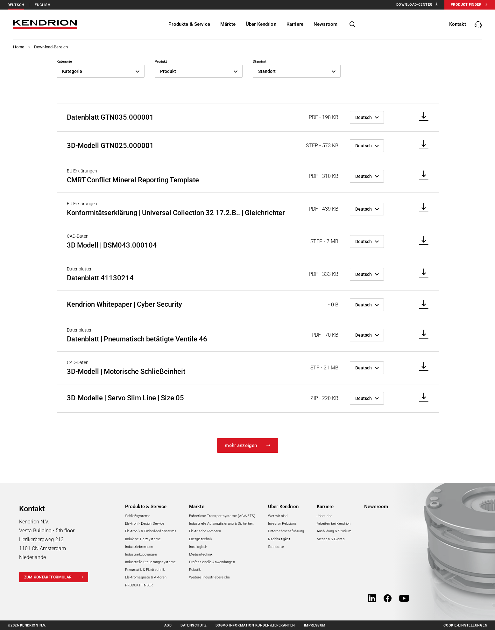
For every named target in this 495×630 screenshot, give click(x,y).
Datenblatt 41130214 (100, 278)
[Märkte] (228, 24)
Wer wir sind (277, 516)
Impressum (315, 625)
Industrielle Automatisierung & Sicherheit (221, 524)
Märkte (196, 506)
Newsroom (376, 506)
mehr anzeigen (241, 445)
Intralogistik (198, 547)
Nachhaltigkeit (279, 539)
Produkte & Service (146, 506)
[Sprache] (367, 117)
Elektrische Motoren (205, 531)
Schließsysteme (138, 516)
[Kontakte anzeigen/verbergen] (465, 24)
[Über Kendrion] (261, 24)
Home (18, 47)
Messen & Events (331, 539)
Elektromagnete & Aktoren (146, 577)
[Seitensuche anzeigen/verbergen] (352, 24)
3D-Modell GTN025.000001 (110, 146)
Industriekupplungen (141, 554)
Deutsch (16, 5)
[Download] (421, 117)
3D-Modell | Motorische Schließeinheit (126, 371)
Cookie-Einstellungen (465, 625)
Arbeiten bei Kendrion (333, 524)
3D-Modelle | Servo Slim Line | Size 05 (125, 398)
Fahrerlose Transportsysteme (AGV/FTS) (222, 516)
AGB (168, 625)
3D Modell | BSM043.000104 (112, 245)
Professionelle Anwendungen (212, 562)
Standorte (276, 547)
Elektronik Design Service (145, 524)
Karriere (325, 506)
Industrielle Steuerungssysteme (150, 562)
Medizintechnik (201, 554)
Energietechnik (200, 539)
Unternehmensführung (286, 531)
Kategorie (64, 62)
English (42, 5)
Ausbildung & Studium (334, 531)
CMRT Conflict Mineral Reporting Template (133, 180)
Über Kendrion (283, 506)
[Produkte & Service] (189, 24)
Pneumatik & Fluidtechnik (145, 570)
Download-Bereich (51, 47)
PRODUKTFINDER (139, 585)
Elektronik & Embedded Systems (150, 531)
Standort (259, 62)
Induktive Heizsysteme (143, 539)
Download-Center (414, 5)
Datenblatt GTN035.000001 (110, 117)
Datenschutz (193, 625)
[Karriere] (294, 24)
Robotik (195, 570)
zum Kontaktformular (48, 577)
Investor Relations (282, 524)
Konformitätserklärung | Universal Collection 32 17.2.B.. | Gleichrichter (176, 213)
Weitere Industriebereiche (209, 577)
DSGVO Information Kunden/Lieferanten (255, 625)
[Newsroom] (326, 24)
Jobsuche (324, 516)
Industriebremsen (139, 547)
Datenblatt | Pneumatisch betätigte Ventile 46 (137, 339)
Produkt (161, 62)
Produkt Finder (466, 5)
